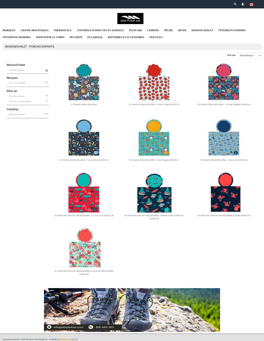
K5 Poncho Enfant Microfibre (84, 104)
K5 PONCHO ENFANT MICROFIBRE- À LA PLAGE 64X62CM (84, 215)
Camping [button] (153, 30)
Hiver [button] (182, 30)
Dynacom (65, 339)
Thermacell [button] (63, 30)
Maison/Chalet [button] (202, 30)
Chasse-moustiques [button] (35, 30)
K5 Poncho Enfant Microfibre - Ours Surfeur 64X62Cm (83, 160)
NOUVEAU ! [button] (156, 37)
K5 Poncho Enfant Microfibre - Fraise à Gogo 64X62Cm (154, 104)
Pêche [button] (168, 30)
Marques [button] (9, 30)
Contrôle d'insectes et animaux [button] (100, 30)
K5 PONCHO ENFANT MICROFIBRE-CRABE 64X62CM (224, 215)
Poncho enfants (17, 96)
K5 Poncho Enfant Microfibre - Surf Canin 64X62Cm (224, 160)
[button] (251, 4)
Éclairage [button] (95, 37)
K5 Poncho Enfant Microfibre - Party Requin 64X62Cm (154, 160)
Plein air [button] (135, 30)
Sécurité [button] (76, 37)
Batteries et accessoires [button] (126, 37)
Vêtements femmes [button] (232, 30)
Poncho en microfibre (20, 101)
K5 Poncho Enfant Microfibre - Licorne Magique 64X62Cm (223, 104)
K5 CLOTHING (17, 83)
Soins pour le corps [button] (50, 37)
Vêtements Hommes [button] (17, 37)
